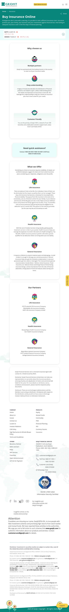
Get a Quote (67, 280)
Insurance (39, 432)
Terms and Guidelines (17, 437)
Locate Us (13, 424)
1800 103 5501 (50, 461)
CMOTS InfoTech (30, 593)
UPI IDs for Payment (16, 461)
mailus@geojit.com (49, 558)
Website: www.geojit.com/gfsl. (42, 556)
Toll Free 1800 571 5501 (46, 459)
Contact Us (13, 421)
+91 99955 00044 (50, 472)
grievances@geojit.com (50, 583)
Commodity (39, 418)
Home (4, 11)
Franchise (13, 455)
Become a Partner (15, 444)
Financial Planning (41, 424)
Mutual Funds (40, 415)
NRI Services (14, 452)
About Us (13, 415)
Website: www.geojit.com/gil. (42, 580)
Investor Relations (15, 426)
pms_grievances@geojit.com (27, 560)
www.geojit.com (52, 528)
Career (12, 418)
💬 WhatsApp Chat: (42, 470)
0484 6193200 (49, 467)
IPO (37, 426)
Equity (38, 412)
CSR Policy (13, 429)
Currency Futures (41, 429)
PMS (37, 421)
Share (63, 14)
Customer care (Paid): (46, 464)
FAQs (11, 450)
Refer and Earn (14, 447)
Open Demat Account (40, 4)
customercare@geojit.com (47, 455)
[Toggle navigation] (65, 4)
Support (62, 606)
